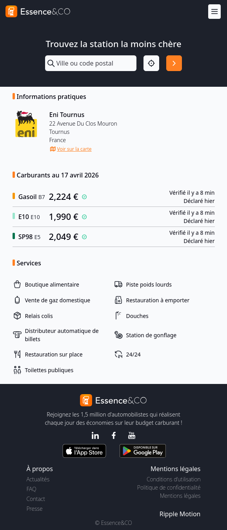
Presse (35, 508)
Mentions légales (180, 495)
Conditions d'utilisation (174, 479)
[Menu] (214, 11)
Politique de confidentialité (168, 487)
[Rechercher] (174, 63)
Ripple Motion (180, 514)
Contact (36, 499)
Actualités (38, 479)
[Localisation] (151, 63)
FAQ (31, 489)
